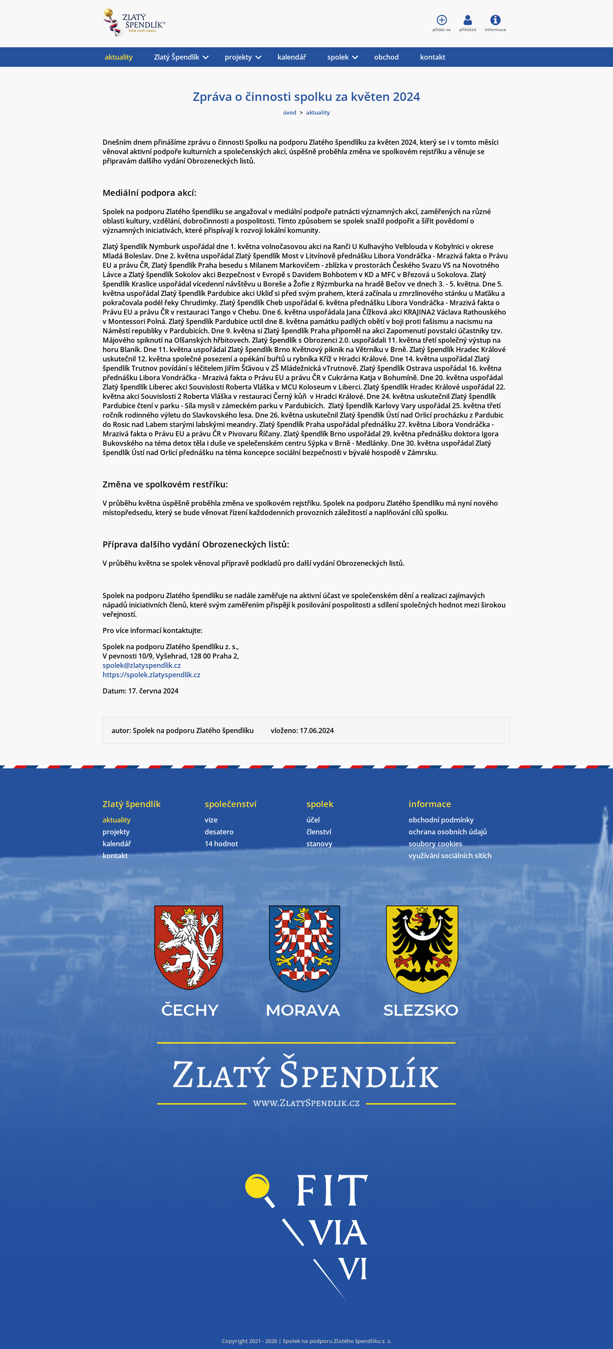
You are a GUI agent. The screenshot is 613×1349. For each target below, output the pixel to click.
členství (318, 831)
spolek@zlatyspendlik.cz (142, 665)
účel (313, 820)
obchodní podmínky (441, 820)
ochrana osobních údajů (448, 831)
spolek (338, 57)
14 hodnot (221, 843)
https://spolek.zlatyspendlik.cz (152, 674)
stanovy (319, 843)
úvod (289, 112)
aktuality (119, 57)
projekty (238, 57)
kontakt (432, 57)
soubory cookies (435, 843)
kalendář (292, 57)
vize (211, 820)
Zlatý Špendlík (176, 57)
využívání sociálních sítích (450, 855)
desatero (219, 831)
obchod (386, 57)
